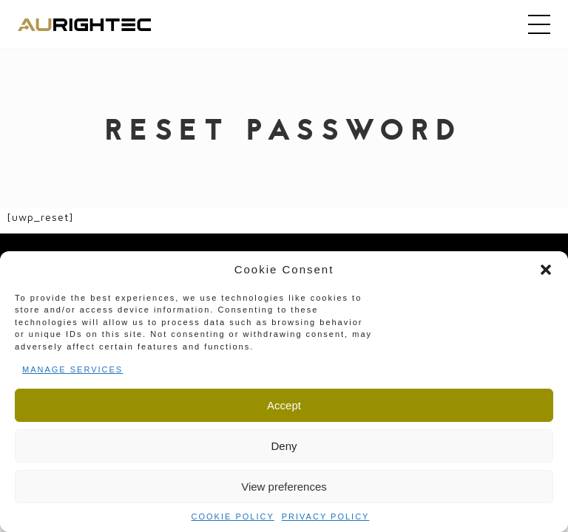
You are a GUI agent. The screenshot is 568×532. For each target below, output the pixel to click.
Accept (284, 405)
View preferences (284, 486)
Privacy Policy (326, 516)
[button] (545, 269)
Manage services (72, 369)
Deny (284, 446)
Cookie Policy (233, 516)
